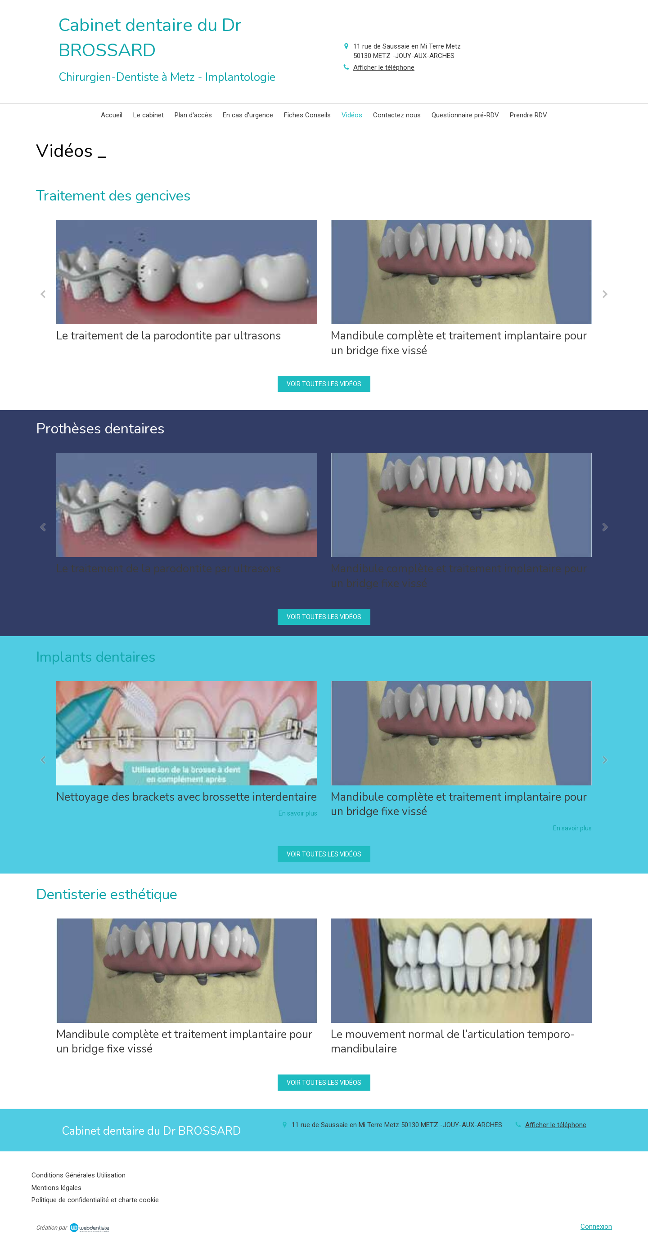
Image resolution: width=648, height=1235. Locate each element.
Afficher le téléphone (383, 67)
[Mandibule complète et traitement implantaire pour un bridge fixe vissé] (461, 272)
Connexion (596, 1226)
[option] (187, 284)
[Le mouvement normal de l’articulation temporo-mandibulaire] (461, 970)
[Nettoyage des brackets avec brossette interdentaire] (186, 733)
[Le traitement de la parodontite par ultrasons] (186, 272)
